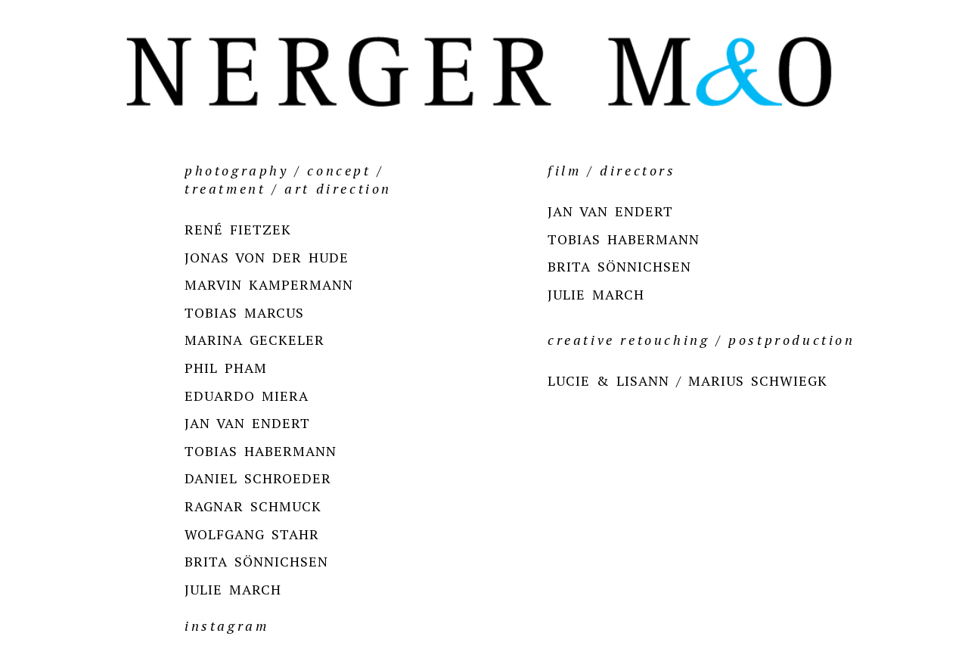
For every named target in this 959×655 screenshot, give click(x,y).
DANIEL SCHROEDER (258, 478)
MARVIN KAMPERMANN (269, 284)
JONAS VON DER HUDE (267, 257)
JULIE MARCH (233, 589)
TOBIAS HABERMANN (261, 451)
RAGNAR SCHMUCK (253, 506)
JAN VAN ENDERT (247, 423)
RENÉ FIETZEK (238, 229)
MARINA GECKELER (254, 340)
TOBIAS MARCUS (244, 312)
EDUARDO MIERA (247, 395)
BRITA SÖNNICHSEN (256, 561)
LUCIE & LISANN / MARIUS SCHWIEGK (687, 380)
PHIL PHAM (226, 368)
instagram (226, 625)
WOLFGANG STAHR (252, 534)
